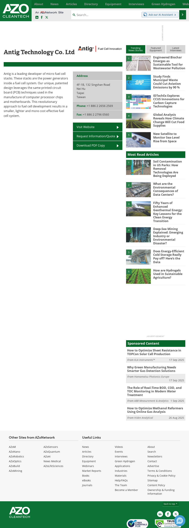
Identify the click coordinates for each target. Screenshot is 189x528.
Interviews (121, 440)
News (85, 431)
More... (181, 4)
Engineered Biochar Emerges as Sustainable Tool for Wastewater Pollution (168, 62)
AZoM (12, 431)
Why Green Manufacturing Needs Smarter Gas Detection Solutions (150, 358)
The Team (121, 469)
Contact (152, 445)
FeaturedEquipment (156, 49)
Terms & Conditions (159, 455)
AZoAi (47, 440)
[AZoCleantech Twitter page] (46, 17)
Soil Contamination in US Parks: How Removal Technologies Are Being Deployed (168, 166)
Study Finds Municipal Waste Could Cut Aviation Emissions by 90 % (168, 81)
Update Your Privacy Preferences (31, 523)
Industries (121, 455)
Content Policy (156, 469)
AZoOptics (15, 445)
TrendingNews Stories (135, 49)
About (151, 431)
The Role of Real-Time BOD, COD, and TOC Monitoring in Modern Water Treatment (156, 378)
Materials (120, 459)
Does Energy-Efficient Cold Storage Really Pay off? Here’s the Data (168, 246)
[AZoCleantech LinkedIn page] (36, 17)
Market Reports (91, 455)
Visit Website (85, 127)
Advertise (153, 450)
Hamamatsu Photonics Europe (151, 365)
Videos (119, 431)
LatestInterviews (175, 49)
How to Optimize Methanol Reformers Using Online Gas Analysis (153, 394)
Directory (87, 440)
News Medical (52, 445)
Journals (87, 469)
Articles (86, 436)
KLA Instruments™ (144, 349)
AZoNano (14, 436)
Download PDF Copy (91, 145)
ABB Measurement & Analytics (151, 385)
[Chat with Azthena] (179, 520)
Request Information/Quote (96, 136)
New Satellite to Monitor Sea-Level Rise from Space (169, 137)
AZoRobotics (16, 440)
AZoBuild (14, 450)
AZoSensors (51, 431)
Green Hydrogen (125, 445)
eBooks (86, 464)
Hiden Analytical (143, 402)
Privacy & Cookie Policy (161, 459)
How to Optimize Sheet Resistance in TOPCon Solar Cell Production (152, 342)
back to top (171, 487)
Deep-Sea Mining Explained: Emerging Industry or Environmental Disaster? (167, 227)
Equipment (89, 445)
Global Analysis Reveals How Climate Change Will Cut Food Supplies (168, 119)
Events (119, 436)
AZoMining (15, 455)
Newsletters (154, 440)
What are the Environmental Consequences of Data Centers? (168, 185)
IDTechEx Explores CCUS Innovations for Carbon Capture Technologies (168, 100)
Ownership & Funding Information (161, 476)
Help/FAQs (121, 464)
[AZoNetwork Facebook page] (41, 17)
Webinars (88, 450)
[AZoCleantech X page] (176, 498)
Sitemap (152, 464)
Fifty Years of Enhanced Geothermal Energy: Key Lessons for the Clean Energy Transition (169, 206)
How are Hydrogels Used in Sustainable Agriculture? (167, 264)
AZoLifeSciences (53, 450)
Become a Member (126, 474)
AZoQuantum (52, 436)
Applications (122, 450)
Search (151, 436)
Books (85, 459)
